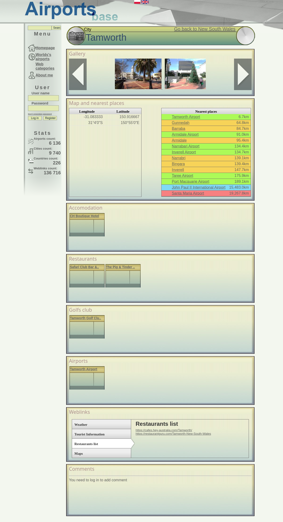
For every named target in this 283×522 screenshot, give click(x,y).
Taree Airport (182, 176)
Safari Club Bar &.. (84, 267)
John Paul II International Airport (199, 187)
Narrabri (179, 158)
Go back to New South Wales (205, 29)
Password (40, 103)
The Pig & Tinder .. (120, 267)
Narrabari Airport (185, 146)
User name (41, 93)
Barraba (178, 129)
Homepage (45, 48)
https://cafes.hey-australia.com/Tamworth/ (164, 430)
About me (44, 75)
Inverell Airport (184, 152)
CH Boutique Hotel (84, 216)
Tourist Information (89, 434)
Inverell (178, 170)
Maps (78, 453)
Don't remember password (40, 114)
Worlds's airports (43, 57)
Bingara (178, 164)
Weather (80, 424)
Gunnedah (181, 123)
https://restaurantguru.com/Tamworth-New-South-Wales (173, 433)
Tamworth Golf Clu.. (85, 318)
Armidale (179, 140)
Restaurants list (86, 444)
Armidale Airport (185, 134)
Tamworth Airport (186, 117)
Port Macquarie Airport (190, 181)
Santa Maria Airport (188, 193)
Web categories (45, 66)
